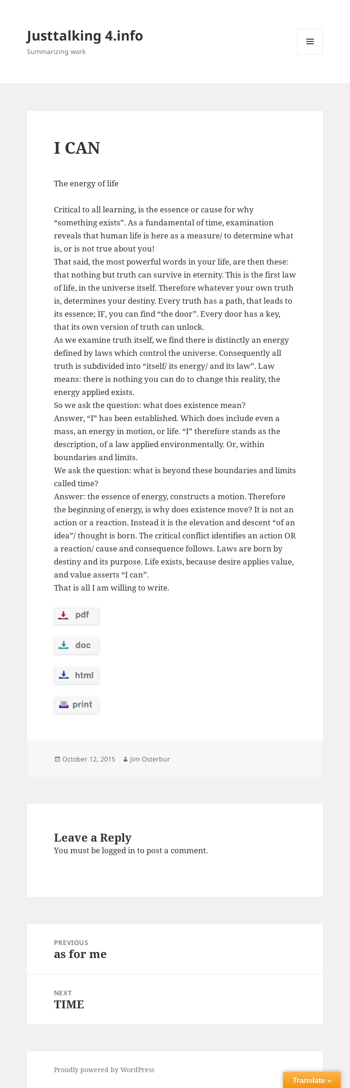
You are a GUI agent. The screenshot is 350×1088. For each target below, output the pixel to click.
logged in (118, 850)
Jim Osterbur (150, 759)
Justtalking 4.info (85, 35)
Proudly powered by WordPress (104, 1069)
